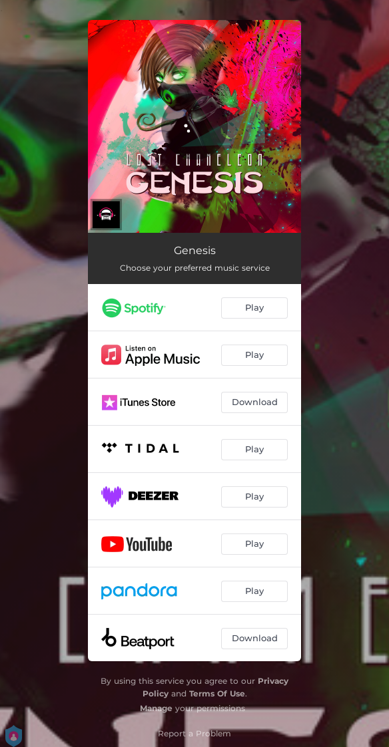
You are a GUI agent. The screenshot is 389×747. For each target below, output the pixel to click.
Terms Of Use (217, 693)
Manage (156, 708)
